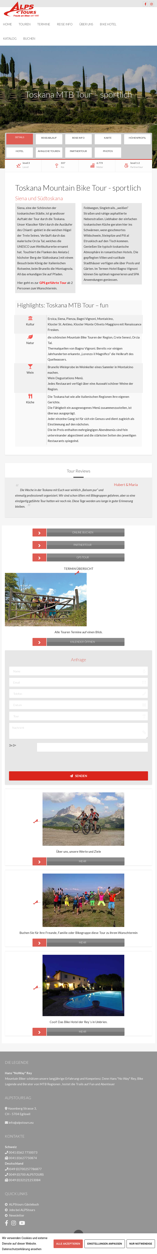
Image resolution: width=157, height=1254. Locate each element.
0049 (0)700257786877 (25, 1169)
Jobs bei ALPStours (22, 1210)
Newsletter (16, 1215)
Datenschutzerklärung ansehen (21, 1249)
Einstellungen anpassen (104, 1243)
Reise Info (65, 24)
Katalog (10, 38)
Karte (108, 137)
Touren (24, 24)
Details (19, 137)
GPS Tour (61, 557)
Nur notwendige (140, 1243)
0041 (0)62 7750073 (23, 1152)
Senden (78, 776)
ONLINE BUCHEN (63, 532)
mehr (59, 861)
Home (7, 24)
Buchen (29, 38)
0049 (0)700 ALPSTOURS (26, 1174)
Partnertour (78, 151)
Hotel (20, 151)
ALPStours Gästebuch (24, 1204)
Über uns (86, 24)
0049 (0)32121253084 (24, 1180)
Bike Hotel (108, 24)
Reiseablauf (49, 137)
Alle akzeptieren (68, 1243)
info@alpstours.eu (21, 1122)
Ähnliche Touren (49, 151)
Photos (108, 151)
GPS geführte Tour (52, 283)
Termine (43, 24)
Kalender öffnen (64, 642)
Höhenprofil (137, 137)
